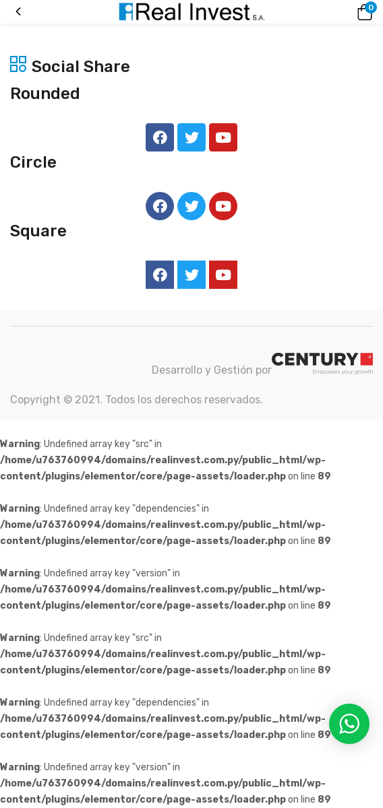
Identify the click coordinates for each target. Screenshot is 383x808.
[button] (363, 12)
